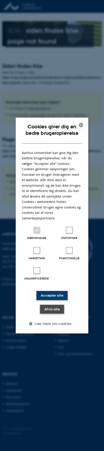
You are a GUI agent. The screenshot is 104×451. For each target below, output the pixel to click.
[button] (52, 323)
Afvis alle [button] (52, 309)
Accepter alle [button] (52, 295)
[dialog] (52, 225)
